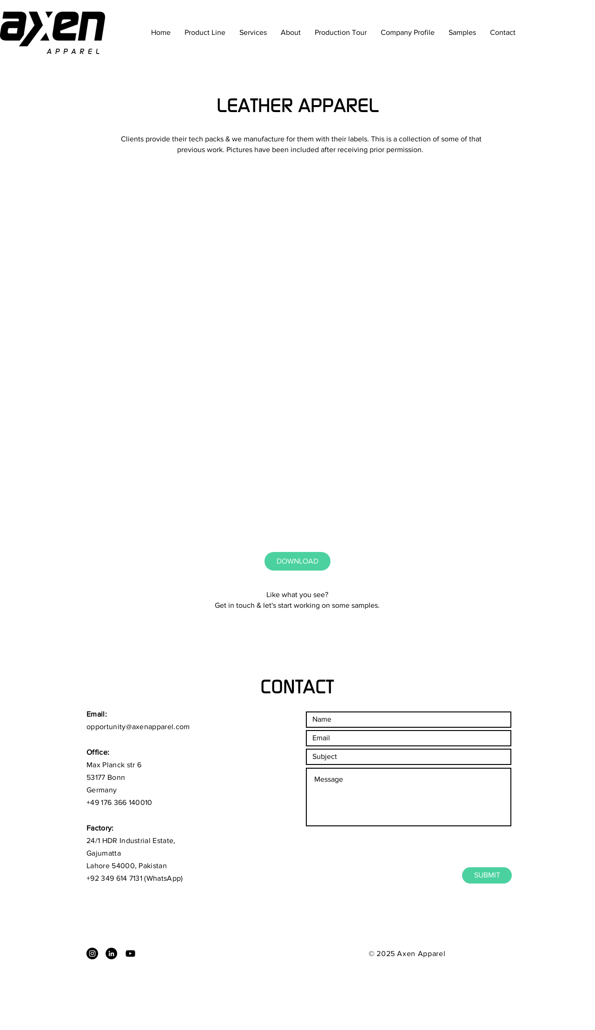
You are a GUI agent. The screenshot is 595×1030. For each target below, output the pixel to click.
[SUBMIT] (487, 875)
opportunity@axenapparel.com (138, 727)
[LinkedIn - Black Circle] (111, 953)
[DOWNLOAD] (297, 561)
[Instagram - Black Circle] (92, 953)
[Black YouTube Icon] (130, 953)
